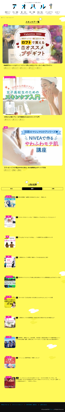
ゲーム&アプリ (49, 12)
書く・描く (23, 12)
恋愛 (14, 170)
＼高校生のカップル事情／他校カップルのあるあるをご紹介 (26, 262)
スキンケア (16, 68)
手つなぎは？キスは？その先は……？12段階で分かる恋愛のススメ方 (28, 242)
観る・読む (40, 12)
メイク (22, 119)
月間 (53, 188)
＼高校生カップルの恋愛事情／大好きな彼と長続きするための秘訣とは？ (29, 322)
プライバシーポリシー (17, 404)
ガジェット (8, 68)
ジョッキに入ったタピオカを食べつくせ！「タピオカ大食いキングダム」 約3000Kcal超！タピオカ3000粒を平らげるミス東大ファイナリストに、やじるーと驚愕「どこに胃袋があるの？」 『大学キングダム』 (32, 382)
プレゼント (32, 68)
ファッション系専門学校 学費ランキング (21, 362)
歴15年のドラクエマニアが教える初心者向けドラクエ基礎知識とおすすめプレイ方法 (32, 282)
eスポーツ (57, 12)
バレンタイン (24, 68)
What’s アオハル (5, 404)
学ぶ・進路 (15, 12)
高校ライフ (7, 12)
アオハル (52, 409)
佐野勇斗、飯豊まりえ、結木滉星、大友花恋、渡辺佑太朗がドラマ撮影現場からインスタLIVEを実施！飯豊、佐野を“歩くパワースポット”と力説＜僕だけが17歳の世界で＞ (32, 342)
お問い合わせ (43, 404)
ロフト (39, 68)
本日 (11, 188)
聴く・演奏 (32, 12)
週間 (32, 188)
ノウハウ (15, 119)
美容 (20, 170)
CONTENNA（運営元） (31, 404)
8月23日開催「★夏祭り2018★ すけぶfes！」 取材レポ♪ (25, 201)
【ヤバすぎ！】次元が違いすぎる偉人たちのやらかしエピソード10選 (28, 302)
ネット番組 (8, 336)
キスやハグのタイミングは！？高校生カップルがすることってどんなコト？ (30, 221)
